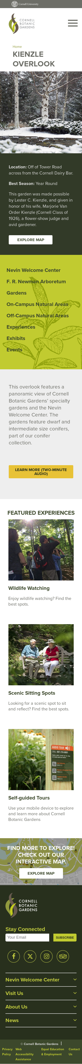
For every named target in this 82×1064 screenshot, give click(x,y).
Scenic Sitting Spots (31, 693)
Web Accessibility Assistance (24, 1054)
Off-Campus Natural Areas (38, 315)
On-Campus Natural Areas (37, 304)
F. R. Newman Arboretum (36, 281)
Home (17, 46)
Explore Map (30, 240)
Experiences (21, 327)
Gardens (16, 293)
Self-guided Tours (29, 798)
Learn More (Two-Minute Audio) (41, 472)
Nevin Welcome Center (34, 270)
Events (14, 349)
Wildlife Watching (29, 588)
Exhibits (16, 338)
